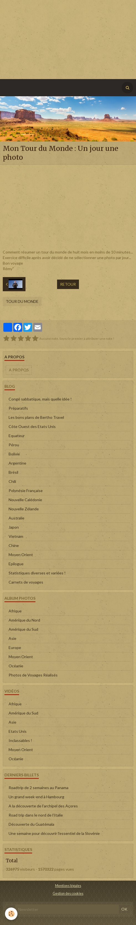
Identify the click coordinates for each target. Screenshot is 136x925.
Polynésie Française (26, 490)
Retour (68, 284)
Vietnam (16, 536)
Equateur (17, 435)
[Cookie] (11, 914)
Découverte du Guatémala (31, 824)
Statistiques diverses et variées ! (37, 573)
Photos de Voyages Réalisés (33, 675)
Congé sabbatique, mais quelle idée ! (40, 399)
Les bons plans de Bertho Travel (36, 417)
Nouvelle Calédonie (25, 499)
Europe (15, 647)
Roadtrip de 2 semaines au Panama (38, 787)
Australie (16, 518)
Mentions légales (68, 886)
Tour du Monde (22, 301)
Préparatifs (18, 408)
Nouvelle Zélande (24, 508)
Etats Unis (18, 731)
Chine (14, 545)
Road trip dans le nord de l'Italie (36, 815)
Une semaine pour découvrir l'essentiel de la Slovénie (54, 833)
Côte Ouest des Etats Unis (32, 426)
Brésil (13, 472)
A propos (19, 370)
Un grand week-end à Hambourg (36, 796)
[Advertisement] (68, 39)
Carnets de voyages (26, 582)
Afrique (15, 611)
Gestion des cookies (68, 893)
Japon (14, 527)
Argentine (17, 463)
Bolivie (14, 454)
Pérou (14, 444)
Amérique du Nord (24, 620)
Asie (12, 638)
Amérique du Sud (23, 629)
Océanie (16, 665)
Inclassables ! (20, 740)
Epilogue (16, 563)
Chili (12, 481)
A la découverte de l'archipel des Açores (43, 806)
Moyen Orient (21, 554)
